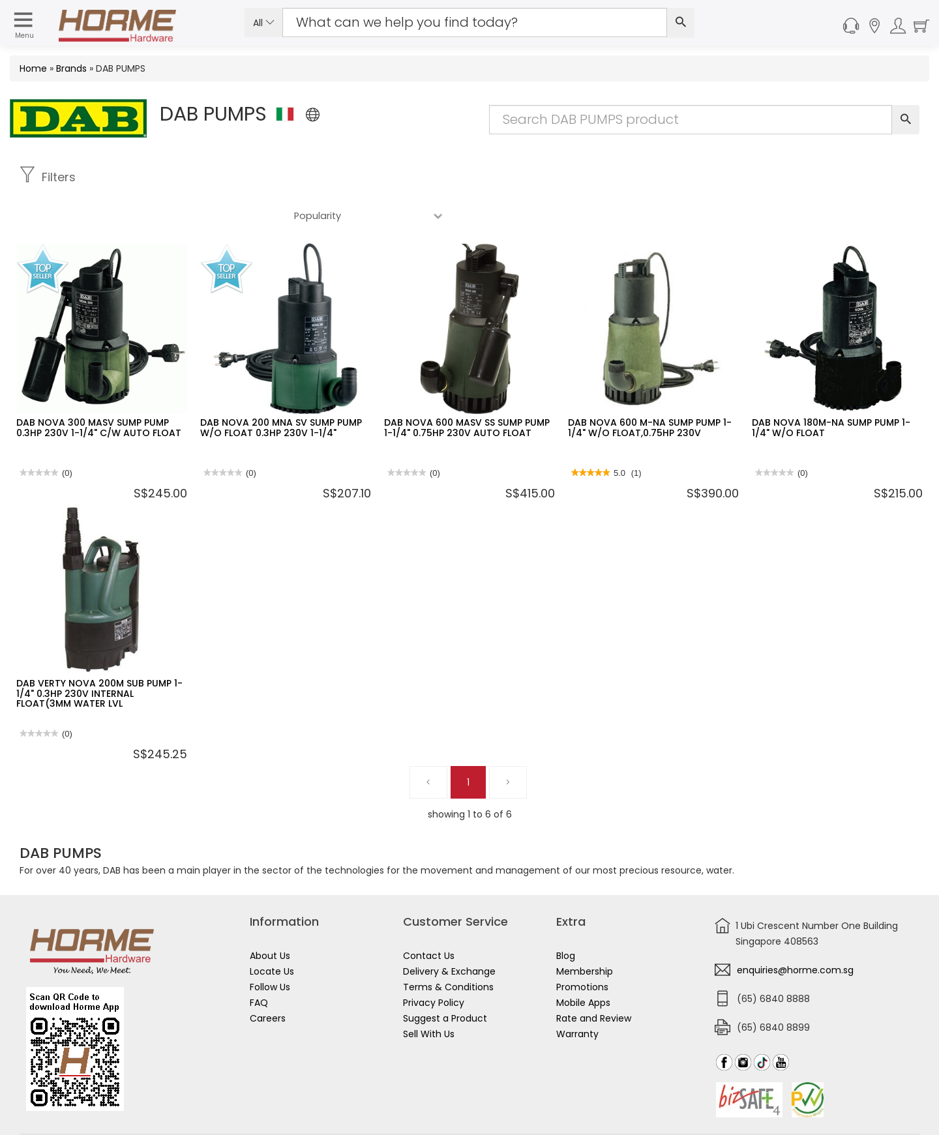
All (264, 22)
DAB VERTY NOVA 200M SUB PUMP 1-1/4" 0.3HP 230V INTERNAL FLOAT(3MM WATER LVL (99, 654)
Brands (71, 68)
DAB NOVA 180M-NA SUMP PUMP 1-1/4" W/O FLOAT (831, 388)
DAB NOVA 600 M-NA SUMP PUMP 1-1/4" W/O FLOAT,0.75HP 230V (650, 388)
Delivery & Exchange (449, 932)
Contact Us (429, 917)
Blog (565, 917)
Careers (268, 979)
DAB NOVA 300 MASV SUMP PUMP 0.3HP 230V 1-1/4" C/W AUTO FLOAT (98, 388)
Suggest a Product (445, 979)
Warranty (577, 995)
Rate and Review (593, 979)
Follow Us (270, 948)
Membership (584, 932)
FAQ (259, 964)
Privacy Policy (433, 964)
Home (33, 68)
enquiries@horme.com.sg (795, 931)
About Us (270, 917)
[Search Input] (474, 22)
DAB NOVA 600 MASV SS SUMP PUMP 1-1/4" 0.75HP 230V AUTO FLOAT (467, 388)
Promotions (582, 948)
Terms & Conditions (448, 948)
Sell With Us (429, 995)
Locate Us (272, 932)
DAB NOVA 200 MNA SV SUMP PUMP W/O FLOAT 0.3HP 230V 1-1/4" (281, 388)
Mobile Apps (583, 964)
